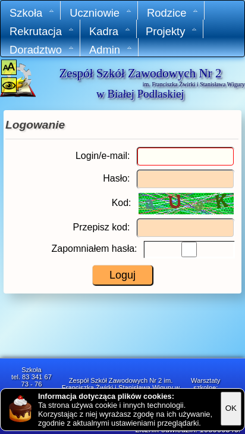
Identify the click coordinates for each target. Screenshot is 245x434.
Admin (111, 49)
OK (231, 408)
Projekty (171, 31)
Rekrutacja (42, 31)
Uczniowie (101, 13)
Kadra (110, 31)
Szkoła (32, 13)
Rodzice (173, 13)
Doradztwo (42, 49)
